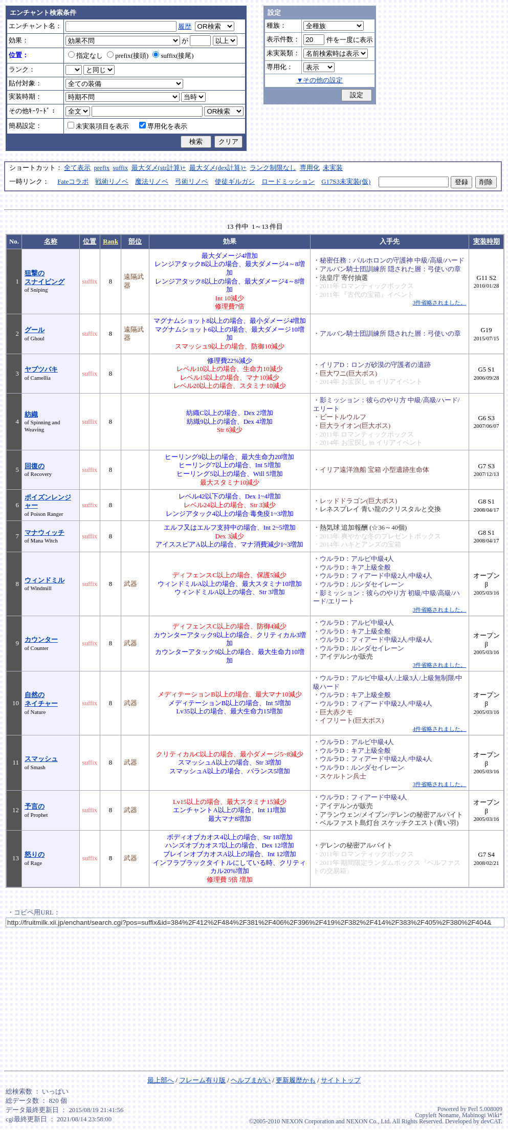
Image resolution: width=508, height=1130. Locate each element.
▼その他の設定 (320, 80)
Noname (448, 1115)
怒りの (35, 854)
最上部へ (160, 1080)
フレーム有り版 (202, 1080)
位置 (89, 241)
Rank (110, 241)
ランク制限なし (273, 167)
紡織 (31, 414)
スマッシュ (41, 759)
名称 (50, 241)
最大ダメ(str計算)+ (158, 167)
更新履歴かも (296, 1080)
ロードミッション (288, 181)
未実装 (333, 167)
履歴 (184, 26)
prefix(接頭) (127, 55)
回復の (35, 466)
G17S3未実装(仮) (345, 181)
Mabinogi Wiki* (482, 1115)
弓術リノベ (191, 181)
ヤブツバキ (41, 369)
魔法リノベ (151, 181)
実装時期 (486, 241)
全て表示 (77, 167)
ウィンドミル (44, 580)
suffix (120, 167)
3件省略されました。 (439, 302)
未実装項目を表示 (98, 126)
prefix (102, 167)
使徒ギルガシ (235, 181)
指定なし (85, 55)
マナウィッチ (44, 532)
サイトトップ (341, 1080)
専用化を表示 (163, 126)
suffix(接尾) (172, 55)
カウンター (41, 639)
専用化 (310, 167)
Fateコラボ (73, 181)
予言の (35, 806)
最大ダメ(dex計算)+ (218, 167)
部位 (135, 241)
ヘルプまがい (251, 1080)
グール (35, 330)
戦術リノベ (111, 181)
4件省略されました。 (439, 729)
